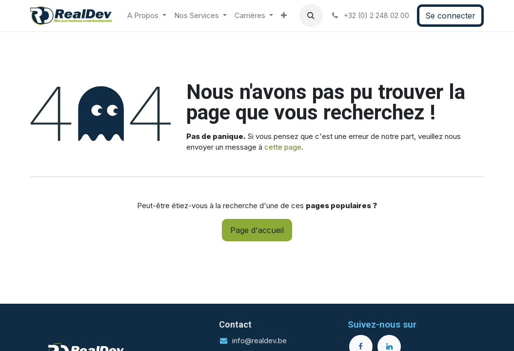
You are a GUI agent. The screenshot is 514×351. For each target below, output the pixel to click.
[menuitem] (146, 15)
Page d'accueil (257, 230)
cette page (282, 147)
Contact (235, 324)
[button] (311, 15)
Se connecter (450, 15)
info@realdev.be (259, 340)
